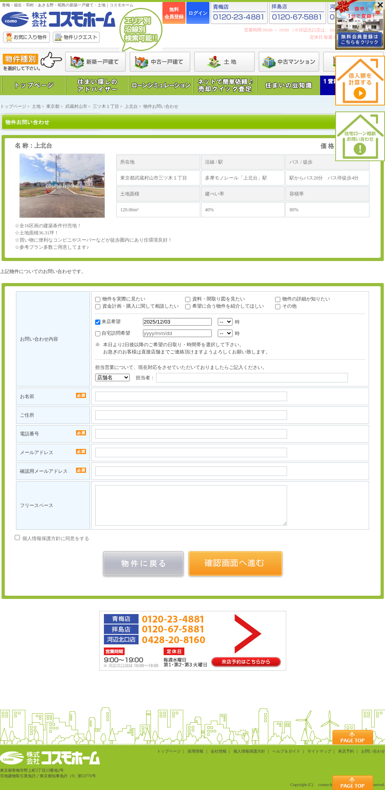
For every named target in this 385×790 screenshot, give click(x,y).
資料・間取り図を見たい (218, 299)
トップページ (13, 106)
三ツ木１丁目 (106, 106)
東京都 (52, 106)
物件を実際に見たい (123, 299)
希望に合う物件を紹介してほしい (228, 306)
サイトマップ (319, 751)
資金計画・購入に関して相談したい (140, 306)
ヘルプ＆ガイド (286, 751)
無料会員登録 (174, 13)
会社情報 (219, 751)
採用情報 (195, 751)
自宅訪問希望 (116, 333)
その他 (289, 306)
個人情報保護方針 (249, 751)
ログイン (197, 13)
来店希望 (111, 321)
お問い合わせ (373, 751)
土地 (36, 106)
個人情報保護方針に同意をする (52, 538)
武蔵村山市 (76, 106)
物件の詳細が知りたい (306, 299)
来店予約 (346, 751)
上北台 (131, 106)
